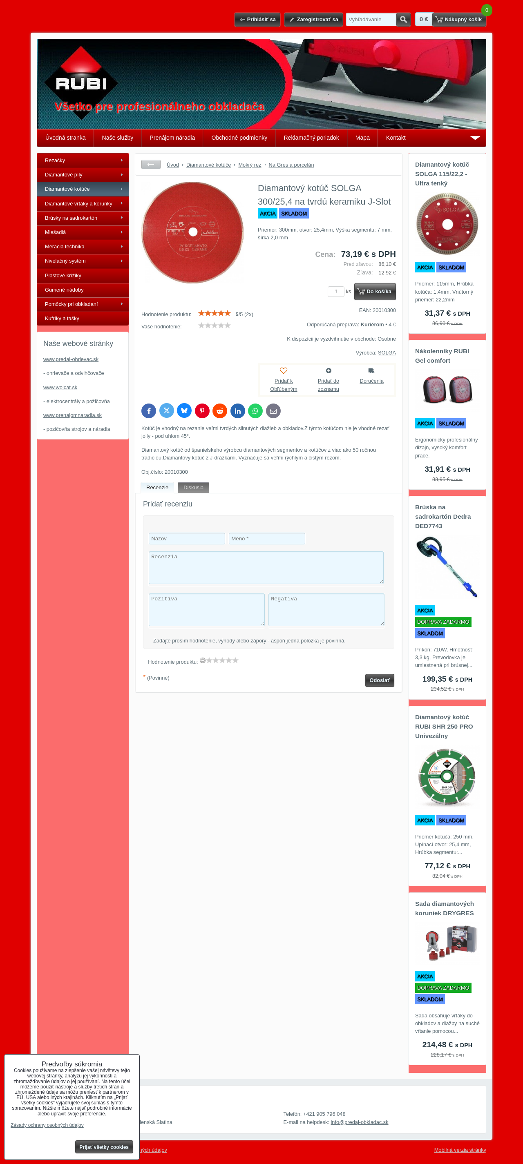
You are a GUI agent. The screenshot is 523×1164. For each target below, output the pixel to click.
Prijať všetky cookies (104, 1147)
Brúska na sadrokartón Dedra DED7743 (443, 516)
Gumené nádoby (64, 290)
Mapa (362, 137)
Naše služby (118, 137)
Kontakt (396, 137)
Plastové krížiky (63, 275)
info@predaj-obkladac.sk (360, 1122)
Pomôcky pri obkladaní (71, 304)
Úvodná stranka (65, 137)
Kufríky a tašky (62, 318)
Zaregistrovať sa (317, 19)
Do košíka (379, 291)
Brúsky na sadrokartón (71, 218)
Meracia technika (65, 246)
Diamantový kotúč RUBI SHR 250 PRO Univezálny (444, 726)
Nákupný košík (463, 19)
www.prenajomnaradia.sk (72, 415)
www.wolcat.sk (60, 387)
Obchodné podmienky (239, 137)
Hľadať (403, 20)
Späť (151, 164)
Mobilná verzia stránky (460, 1150)
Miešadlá (55, 232)
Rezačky (55, 160)
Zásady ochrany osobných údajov (47, 1125)
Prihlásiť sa (261, 19)
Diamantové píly (64, 175)
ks (341, 291)
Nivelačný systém (65, 261)
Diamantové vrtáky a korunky (78, 204)
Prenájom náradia (172, 137)
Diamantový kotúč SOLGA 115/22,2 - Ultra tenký (442, 174)
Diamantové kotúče (67, 189)
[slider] (214, 313)
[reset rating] (202, 660)
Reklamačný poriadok (311, 137)
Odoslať (380, 680)
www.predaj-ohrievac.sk (70, 359)
